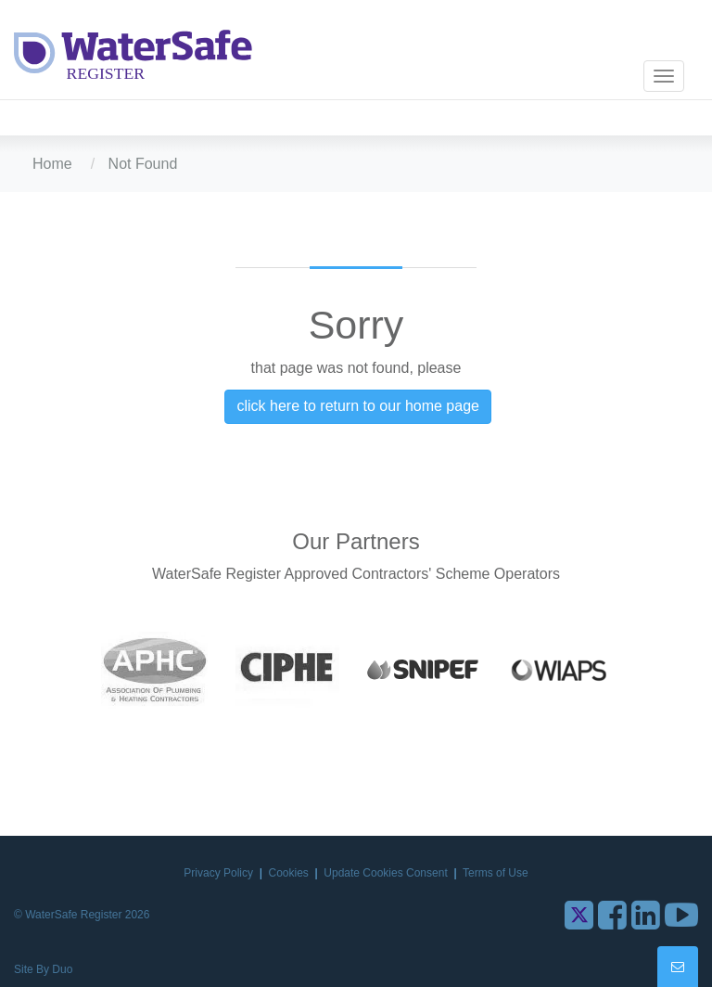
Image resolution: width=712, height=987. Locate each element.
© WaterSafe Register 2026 (81, 914)
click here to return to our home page (357, 406)
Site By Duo (43, 969)
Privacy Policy (220, 872)
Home (52, 164)
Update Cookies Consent (387, 872)
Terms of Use (495, 872)
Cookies (290, 872)
